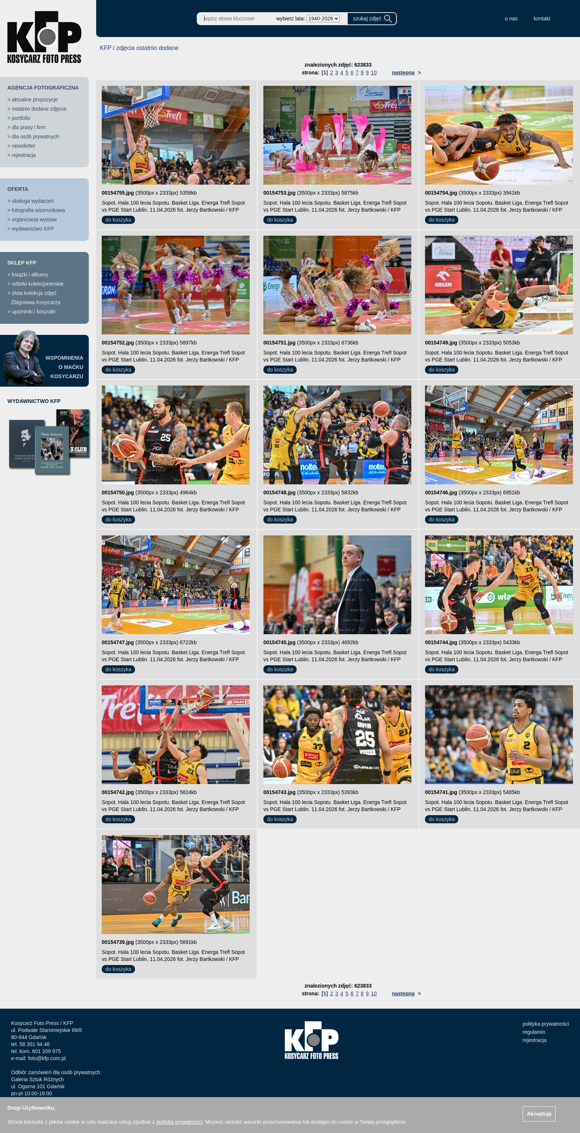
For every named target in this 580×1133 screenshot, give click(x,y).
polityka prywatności (546, 1024)
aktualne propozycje (35, 99)
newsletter (24, 146)
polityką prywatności (179, 1122)
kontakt (542, 18)
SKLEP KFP (21, 263)
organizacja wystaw (34, 219)
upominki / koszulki (33, 312)
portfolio (21, 118)
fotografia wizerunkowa (38, 210)
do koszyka (118, 220)
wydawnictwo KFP (33, 229)
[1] (324, 72)
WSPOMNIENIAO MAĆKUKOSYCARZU (64, 367)
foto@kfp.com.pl (46, 1058)
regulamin (534, 1032)
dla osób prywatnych (35, 136)
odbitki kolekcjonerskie (38, 284)
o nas (511, 18)
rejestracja (24, 155)
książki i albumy (30, 275)
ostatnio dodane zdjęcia (39, 109)
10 (374, 72)
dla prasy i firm (28, 127)
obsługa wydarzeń (33, 201)
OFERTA (17, 189)
